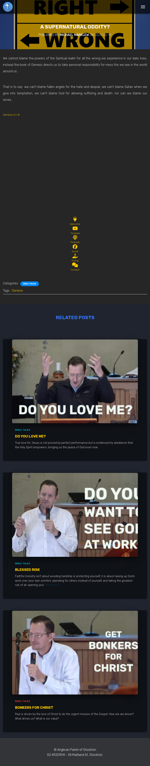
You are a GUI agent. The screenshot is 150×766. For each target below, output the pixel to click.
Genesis (17, 290)
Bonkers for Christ (34, 707)
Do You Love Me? (30, 436)
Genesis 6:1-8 (11, 114)
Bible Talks (29, 284)
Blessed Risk (27, 570)
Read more (52, 585)
